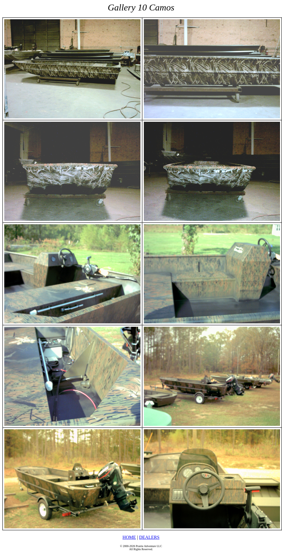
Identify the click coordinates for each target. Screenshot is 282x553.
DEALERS (149, 537)
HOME (129, 537)
